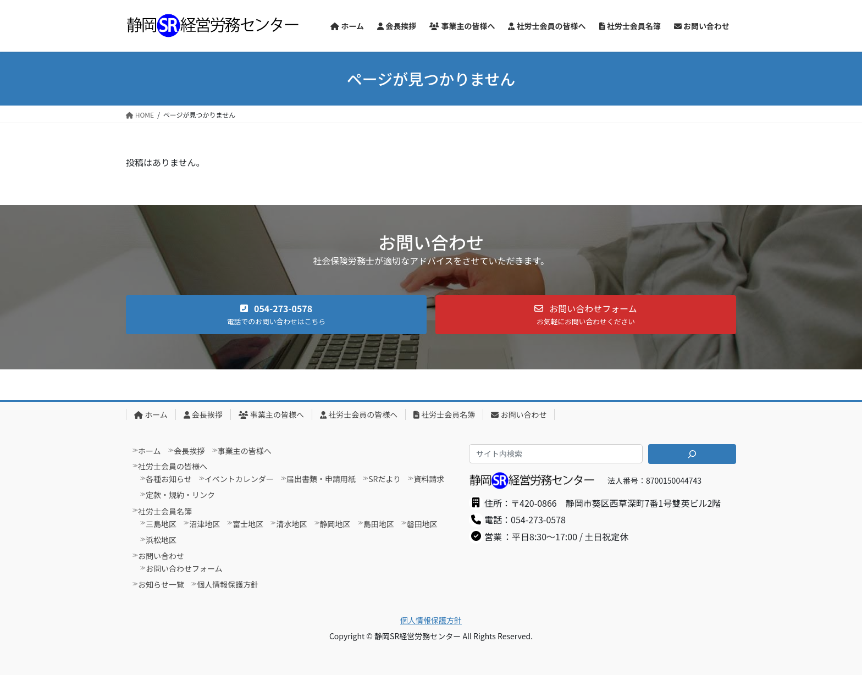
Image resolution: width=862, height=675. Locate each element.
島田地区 (378, 523)
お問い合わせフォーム (184, 568)
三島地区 (161, 523)
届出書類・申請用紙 (321, 478)
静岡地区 (335, 523)
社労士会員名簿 (444, 414)
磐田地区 (422, 523)
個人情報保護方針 (227, 584)
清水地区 (291, 523)
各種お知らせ (169, 478)
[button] (276, 314)
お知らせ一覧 (161, 584)
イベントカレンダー (239, 478)
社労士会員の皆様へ (358, 414)
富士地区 (248, 523)
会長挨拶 (203, 414)
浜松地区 (161, 539)
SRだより (384, 478)
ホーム (151, 414)
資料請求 (428, 478)
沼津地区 (204, 523)
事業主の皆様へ (271, 414)
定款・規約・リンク (180, 494)
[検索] (692, 454)
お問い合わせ (518, 414)
